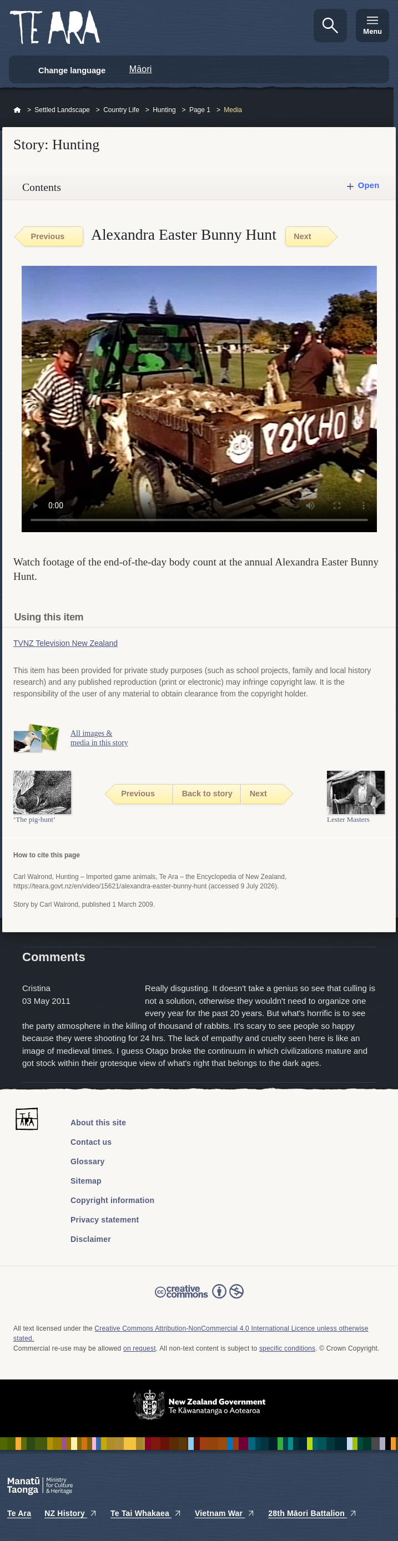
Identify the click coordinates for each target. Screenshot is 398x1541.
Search (330, 25)
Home (17, 110)
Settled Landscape (61, 110)
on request (139, 1348)
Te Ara (19, 1513)
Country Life (121, 110)
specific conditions (287, 1348)
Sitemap (86, 1180)
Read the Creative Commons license (199, 1299)
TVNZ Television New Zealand (65, 643)
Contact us (91, 1142)
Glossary (87, 1161)
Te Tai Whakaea (146, 1513)
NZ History (70, 1513)
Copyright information (112, 1200)
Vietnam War (225, 1513)
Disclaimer (90, 1239)
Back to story (207, 793)
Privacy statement (104, 1219)
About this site (98, 1122)
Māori (140, 69)
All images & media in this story (99, 738)
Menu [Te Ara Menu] (372, 31)
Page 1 (199, 110)
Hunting (164, 110)
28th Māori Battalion (312, 1513)
